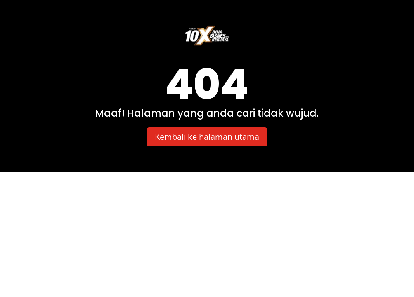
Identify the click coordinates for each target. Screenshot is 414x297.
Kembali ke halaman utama (207, 136)
